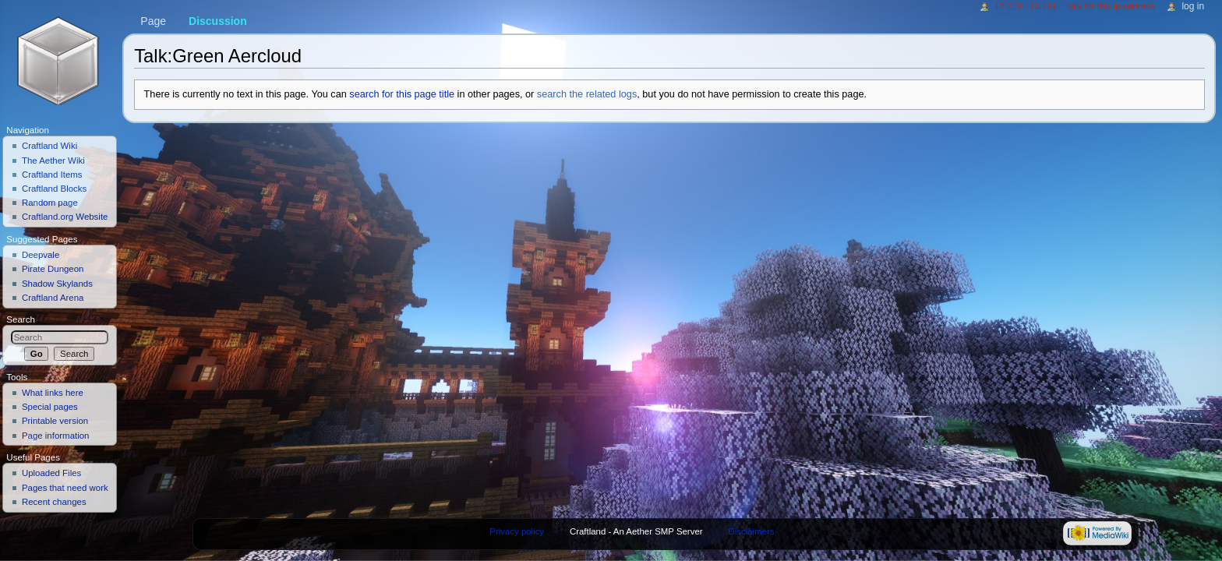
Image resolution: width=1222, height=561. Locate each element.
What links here (52, 392)
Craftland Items (52, 174)
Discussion (218, 21)
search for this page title (401, 94)
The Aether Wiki (53, 160)
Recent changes (54, 501)
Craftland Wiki (49, 145)
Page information (56, 435)
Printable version (55, 420)
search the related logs (587, 94)
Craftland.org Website (65, 216)
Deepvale (40, 254)
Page (153, 21)
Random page (50, 202)
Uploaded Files (51, 473)
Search (20, 319)
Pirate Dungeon (53, 268)
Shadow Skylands (57, 283)
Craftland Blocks (54, 188)
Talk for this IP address (1111, 6)
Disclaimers (751, 531)
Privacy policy (516, 531)
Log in (1192, 6)
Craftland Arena (53, 297)
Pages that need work (65, 487)
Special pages (50, 406)
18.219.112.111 (1025, 6)
